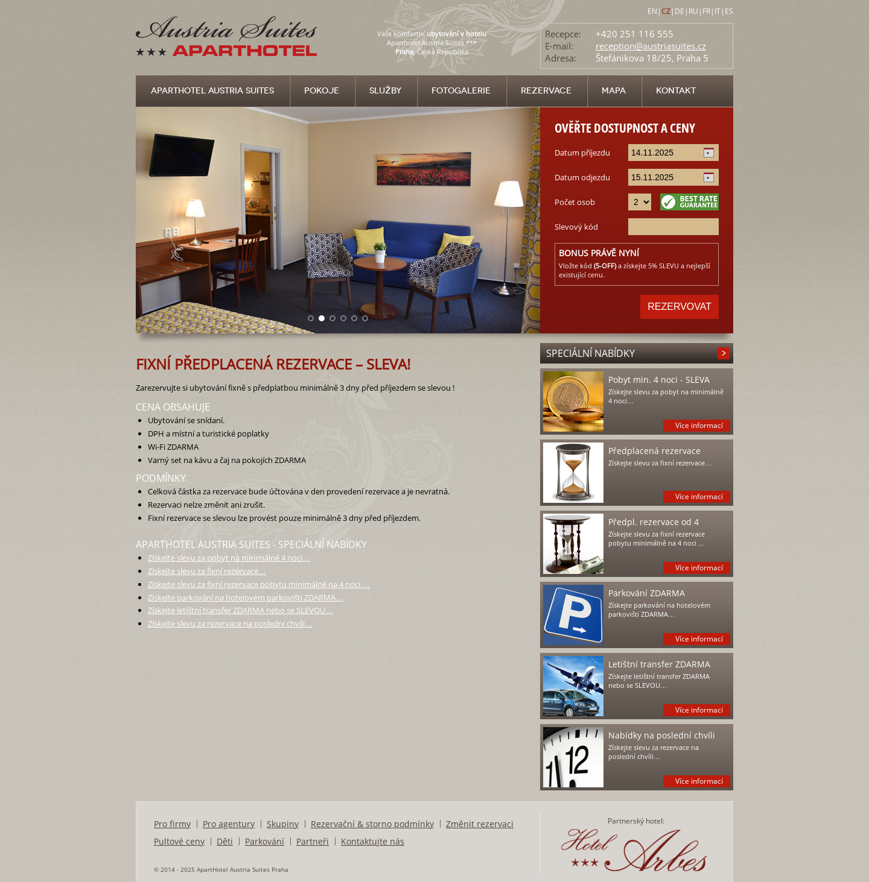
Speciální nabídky (590, 353)
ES (729, 11)
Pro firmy (172, 824)
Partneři (312, 841)
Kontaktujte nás (372, 841)
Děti (225, 841)
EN (652, 11)
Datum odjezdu (582, 177)
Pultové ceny (179, 841)
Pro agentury (229, 824)
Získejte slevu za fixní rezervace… (207, 570)
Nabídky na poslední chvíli (661, 735)
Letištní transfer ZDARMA (659, 664)
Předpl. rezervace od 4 (653, 522)
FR (706, 11)
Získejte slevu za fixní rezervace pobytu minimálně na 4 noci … (259, 584)
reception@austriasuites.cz (651, 46)
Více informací (699, 425)
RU (693, 11)
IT (718, 11)
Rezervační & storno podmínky (372, 824)
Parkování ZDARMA (646, 593)
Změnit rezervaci (480, 824)
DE (679, 11)
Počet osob (575, 202)
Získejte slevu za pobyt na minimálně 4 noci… (229, 557)
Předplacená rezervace (654, 450)
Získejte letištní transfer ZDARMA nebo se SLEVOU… (240, 610)
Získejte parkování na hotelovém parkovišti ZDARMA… (245, 597)
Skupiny (283, 824)
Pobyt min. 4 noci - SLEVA (659, 379)
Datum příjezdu (582, 152)
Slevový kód (576, 226)
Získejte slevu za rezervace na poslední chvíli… (230, 623)
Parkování (264, 841)
